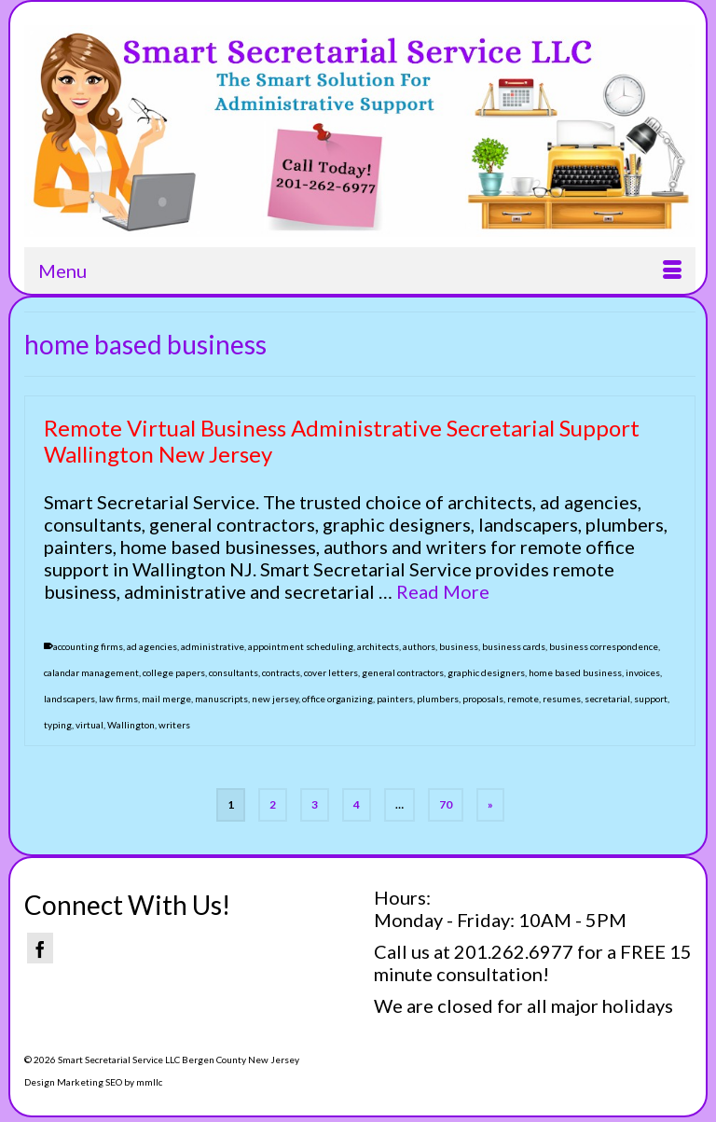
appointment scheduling (300, 646)
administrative (212, 646)
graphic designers (486, 672)
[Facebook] (40, 948)
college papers (174, 672)
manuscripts (221, 698)
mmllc (149, 1081)
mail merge (166, 698)
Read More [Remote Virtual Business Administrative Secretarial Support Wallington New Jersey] (442, 591)
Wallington (131, 724)
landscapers (69, 698)
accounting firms (88, 646)
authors (419, 646)
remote (523, 698)
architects (378, 646)
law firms (118, 698)
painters (395, 698)
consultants (233, 672)
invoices (643, 672)
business (458, 646)
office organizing (337, 698)
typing (58, 724)
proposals (482, 698)
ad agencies (152, 646)
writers (174, 724)
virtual (89, 724)
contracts (281, 672)
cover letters (331, 672)
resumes (562, 698)
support (651, 698)
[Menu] (359, 270)
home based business (575, 672)
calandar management (91, 672)
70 (445, 804)
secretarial (607, 698)
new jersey (275, 698)
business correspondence (603, 646)
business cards (513, 646)
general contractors (403, 672)
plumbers (438, 698)
